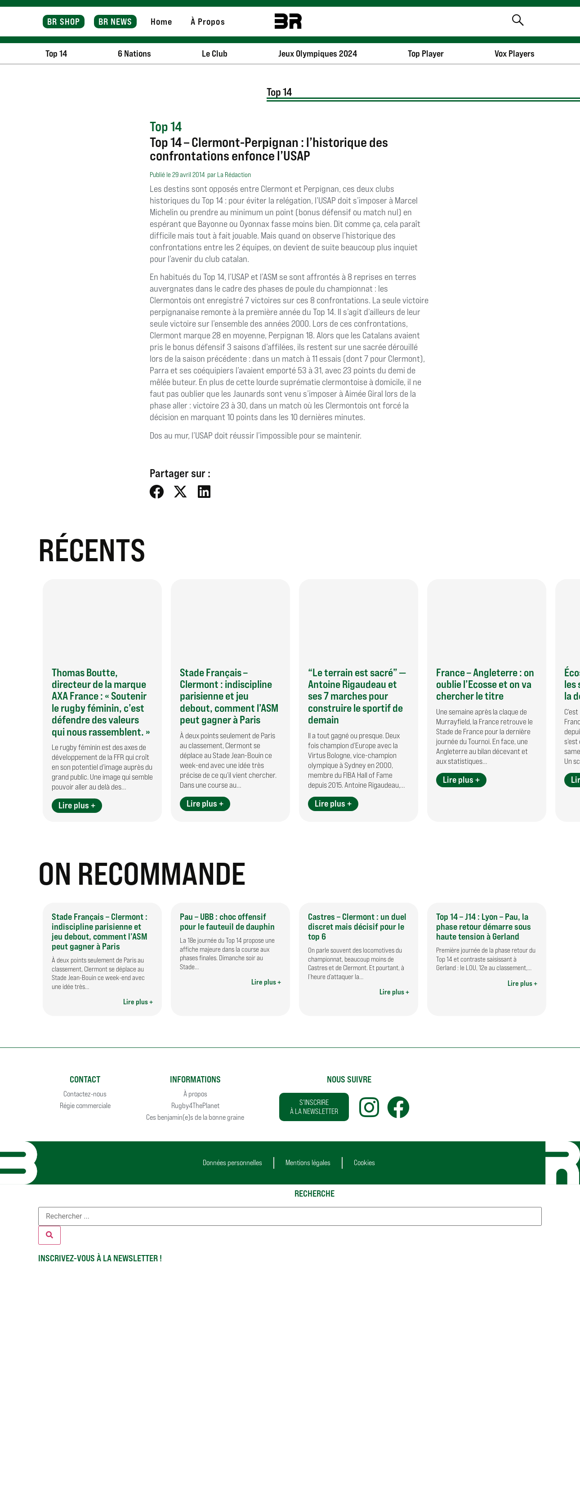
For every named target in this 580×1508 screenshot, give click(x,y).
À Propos (208, 21)
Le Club (215, 53)
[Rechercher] (49, 1235)
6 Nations (134, 53)
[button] (157, 491)
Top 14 (56, 53)
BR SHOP (63, 21)
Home (161, 21)
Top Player (426, 53)
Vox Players (515, 53)
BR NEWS (115, 21)
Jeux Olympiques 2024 (317, 53)
